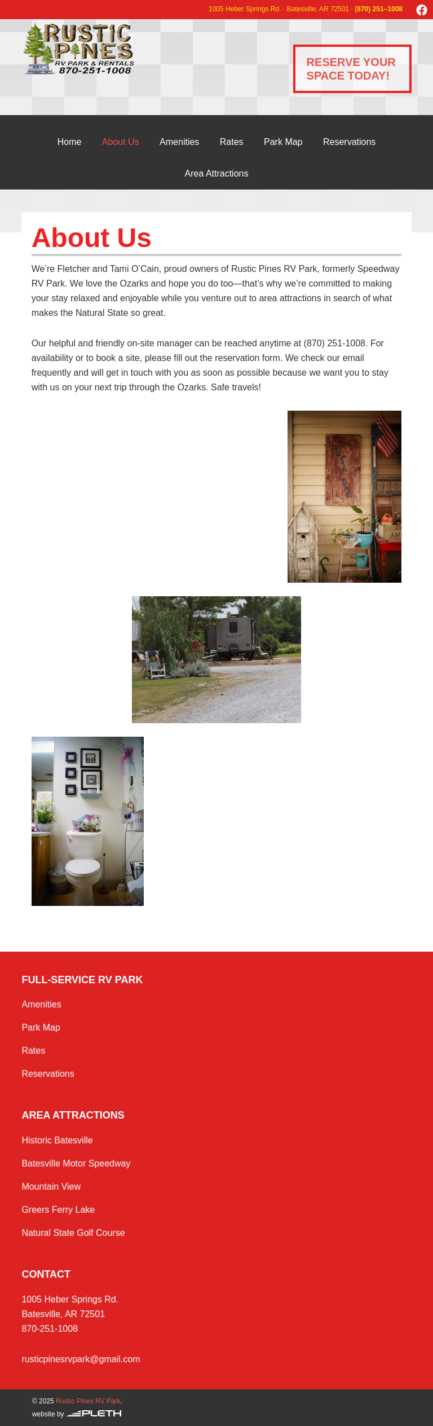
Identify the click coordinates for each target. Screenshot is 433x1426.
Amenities (179, 142)
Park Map (283, 142)
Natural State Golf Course (73, 1233)
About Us (120, 142)
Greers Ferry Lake (58, 1209)
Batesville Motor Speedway (75, 1163)
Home (70, 142)
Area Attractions (217, 173)
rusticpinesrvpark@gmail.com (80, 1359)
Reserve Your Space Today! (351, 69)
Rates (232, 142)
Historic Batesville (56, 1140)
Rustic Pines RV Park (109, 49)
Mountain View (51, 1186)
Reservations (349, 142)
